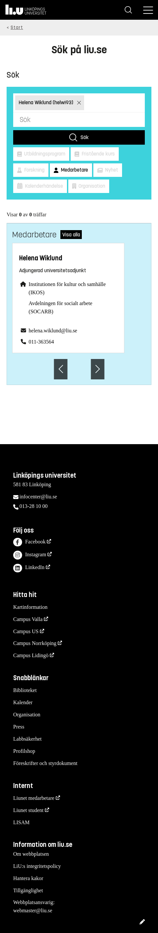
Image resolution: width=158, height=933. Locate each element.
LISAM (21, 822)
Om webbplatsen (31, 854)
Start (17, 27)
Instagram (29, 555)
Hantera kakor (28, 878)
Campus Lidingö (30, 655)
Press (18, 727)
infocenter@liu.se (38, 496)
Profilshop (24, 751)
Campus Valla (28, 619)
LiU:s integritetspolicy (37, 866)
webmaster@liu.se (32, 910)
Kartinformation (30, 607)
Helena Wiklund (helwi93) (46, 102)
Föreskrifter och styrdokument (45, 763)
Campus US (26, 631)
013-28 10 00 (33, 506)
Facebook (29, 542)
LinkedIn (29, 568)
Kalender (23, 702)
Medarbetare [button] (73, 170)
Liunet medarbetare (33, 798)
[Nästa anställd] (98, 369)
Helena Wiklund (40, 258)
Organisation (26, 714)
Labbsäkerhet (27, 739)
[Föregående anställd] (60, 369)
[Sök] (128, 10)
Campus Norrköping (34, 643)
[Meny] (148, 10)
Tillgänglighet (28, 890)
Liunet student (28, 810)
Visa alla (71, 234)
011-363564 (41, 342)
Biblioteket (25, 690)
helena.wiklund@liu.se (53, 330)
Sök (84, 137)
